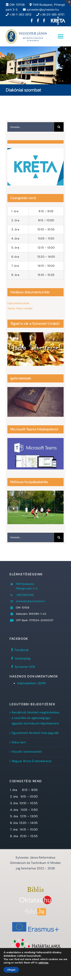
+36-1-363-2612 (19, 14)
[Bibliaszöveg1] (35, 888)
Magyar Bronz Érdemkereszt (31, 761)
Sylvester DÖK (25, 667)
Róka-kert (19, 742)
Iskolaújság (22, 658)
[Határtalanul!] (35, 940)
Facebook (22, 650)
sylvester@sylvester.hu (41, 9)
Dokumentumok (18, 303)
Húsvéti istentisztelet (27, 752)
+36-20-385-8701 (50, 14)
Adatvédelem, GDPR (31, 683)
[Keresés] (59, 127)
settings (43, 962)
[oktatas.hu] (35, 897)
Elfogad (11, 969)
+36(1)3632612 (25, 595)
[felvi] (35, 909)
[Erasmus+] (35, 921)
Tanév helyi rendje (19, 308)
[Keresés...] (30, 127)
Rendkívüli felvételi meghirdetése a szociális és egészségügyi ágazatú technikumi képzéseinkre (35, 717)
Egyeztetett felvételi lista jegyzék (35, 733)
